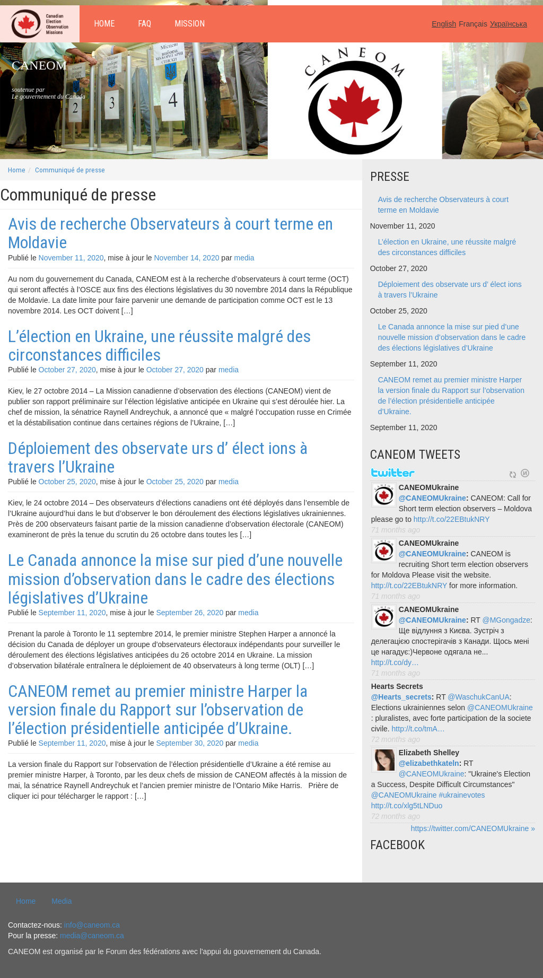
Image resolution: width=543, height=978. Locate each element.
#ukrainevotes (462, 795)
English (444, 24)
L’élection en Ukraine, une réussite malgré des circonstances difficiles (159, 345)
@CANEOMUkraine (432, 498)
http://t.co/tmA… (418, 728)
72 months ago (396, 739)
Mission (189, 24)
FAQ (144, 24)
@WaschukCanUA (478, 697)
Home (104, 24)
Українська (508, 24)
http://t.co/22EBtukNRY (452, 519)
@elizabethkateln (429, 763)
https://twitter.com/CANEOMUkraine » (473, 828)
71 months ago (396, 530)
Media (61, 901)
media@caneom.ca (92, 935)
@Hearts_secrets (401, 697)
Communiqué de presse (70, 170)
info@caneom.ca (92, 925)
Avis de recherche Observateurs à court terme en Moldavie (170, 233)
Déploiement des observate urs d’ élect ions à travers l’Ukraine (158, 457)
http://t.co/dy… (395, 662)
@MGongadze (506, 620)
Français (473, 24)
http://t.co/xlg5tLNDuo (407, 805)
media (244, 258)
